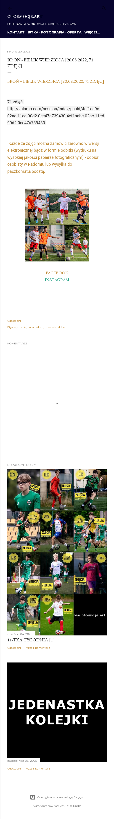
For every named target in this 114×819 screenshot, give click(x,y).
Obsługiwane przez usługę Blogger (57, 797)
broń (23, 327)
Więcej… (92, 32)
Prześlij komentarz (37, 647)
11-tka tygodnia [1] (31, 640)
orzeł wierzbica (55, 327)
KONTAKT (16, 32)
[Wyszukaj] (104, 7)
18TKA (32, 32)
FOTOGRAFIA (52, 32)
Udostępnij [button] (14, 320)
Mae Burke (74, 806)
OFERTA (74, 32)
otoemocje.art (24, 16)
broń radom (35, 327)
